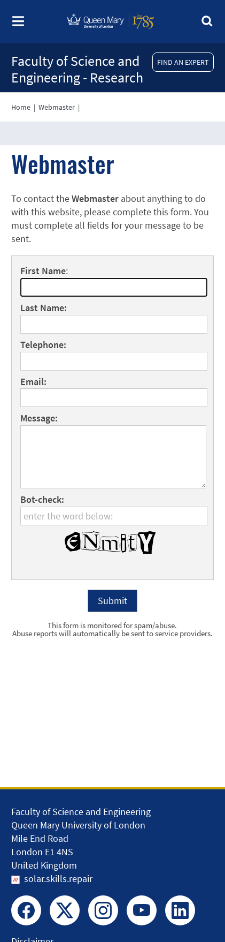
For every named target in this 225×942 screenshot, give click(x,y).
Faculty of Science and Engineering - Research (77, 69)
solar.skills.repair (58, 878)
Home (20, 107)
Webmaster (56, 107)
